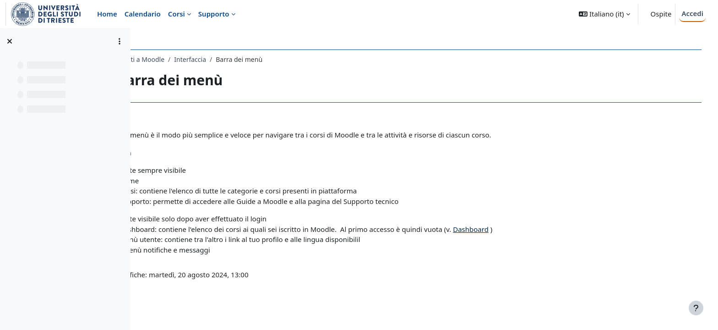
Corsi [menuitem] (176, 13)
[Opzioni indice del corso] (119, 41)
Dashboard (529, 229)
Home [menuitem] (107, 13)
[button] (604, 14)
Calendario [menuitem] (143, 13)
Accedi (692, 13)
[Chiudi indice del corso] (9, 41)
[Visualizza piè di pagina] (696, 308)
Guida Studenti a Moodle (185, 59)
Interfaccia (249, 59)
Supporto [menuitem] (213, 13)
